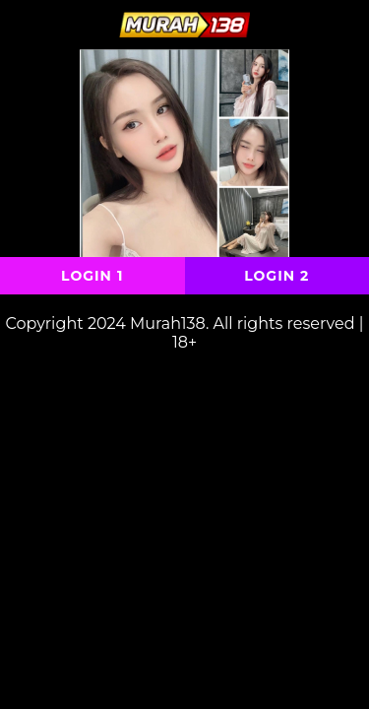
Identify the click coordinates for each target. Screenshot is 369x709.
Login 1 (92, 276)
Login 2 (276, 276)
